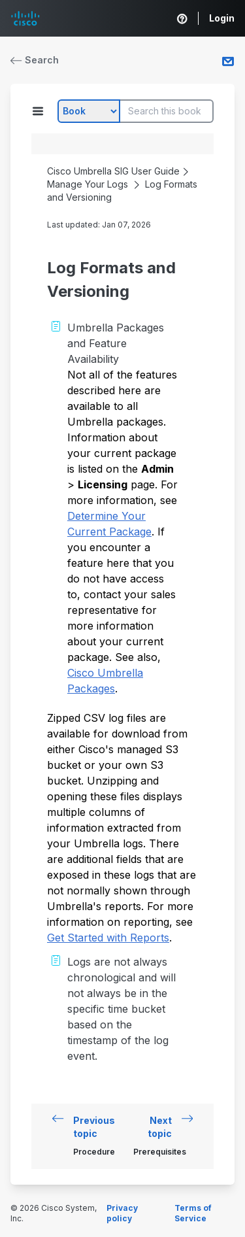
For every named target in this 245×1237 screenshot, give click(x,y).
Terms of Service (193, 1213)
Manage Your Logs (87, 184)
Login (222, 18)
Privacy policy (122, 1213)
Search (34, 59)
